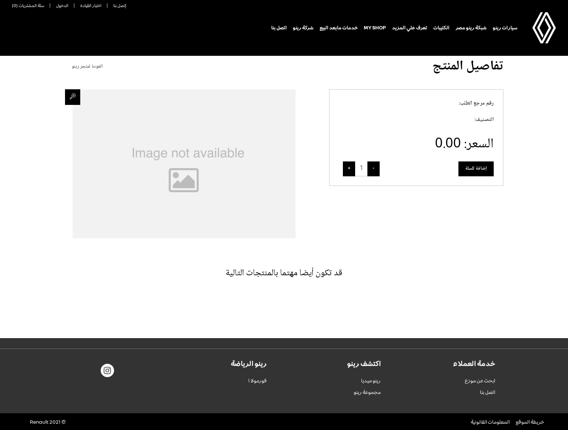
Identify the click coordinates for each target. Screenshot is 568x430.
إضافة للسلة (476, 168)
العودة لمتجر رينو (87, 66)
